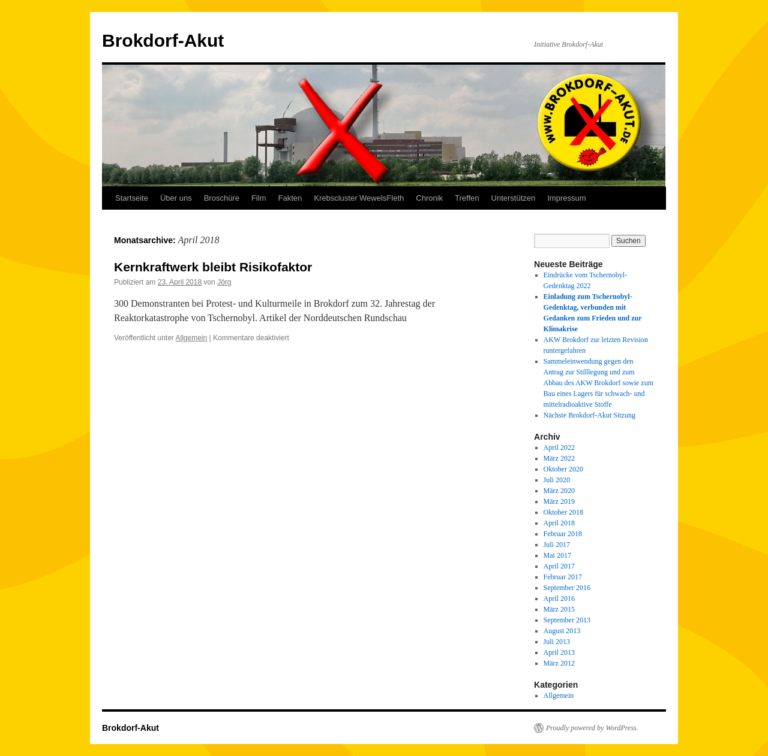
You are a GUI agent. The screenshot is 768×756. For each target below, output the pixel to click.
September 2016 (567, 587)
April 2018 (559, 523)
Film (258, 197)
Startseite (131, 197)
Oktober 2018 (563, 512)
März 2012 (559, 663)
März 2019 (559, 501)
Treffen (467, 197)
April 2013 (559, 652)
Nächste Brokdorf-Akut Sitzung (589, 415)
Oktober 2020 (563, 469)
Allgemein (192, 338)
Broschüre (221, 197)
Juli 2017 (557, 544)
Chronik (429, 197)
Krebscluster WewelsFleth (359, 197)
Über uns (176, 197)
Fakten (290, 197)
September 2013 (567, 620)
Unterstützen (513, 197)
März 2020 (559, 490)
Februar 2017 (563, 577)
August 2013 (562, 631)
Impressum (566, 197)
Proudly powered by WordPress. (592, 728)
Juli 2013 (557, 641)
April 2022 (559, 447)
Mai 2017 (557, 555)
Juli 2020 (557, 480)
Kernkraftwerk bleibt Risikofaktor (213, 267)
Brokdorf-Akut (163, 40)
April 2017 (559, 566)
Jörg (224, 282)
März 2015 (559, 609)
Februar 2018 (563, 534)
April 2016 (559, 598)
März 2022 (559, 458)
